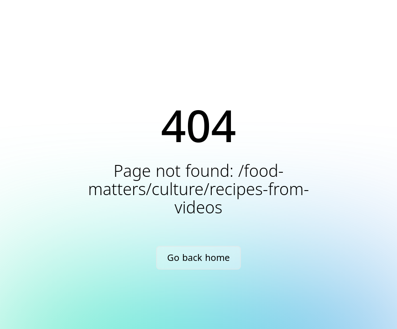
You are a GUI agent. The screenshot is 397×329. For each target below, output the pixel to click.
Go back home (198, 257)
